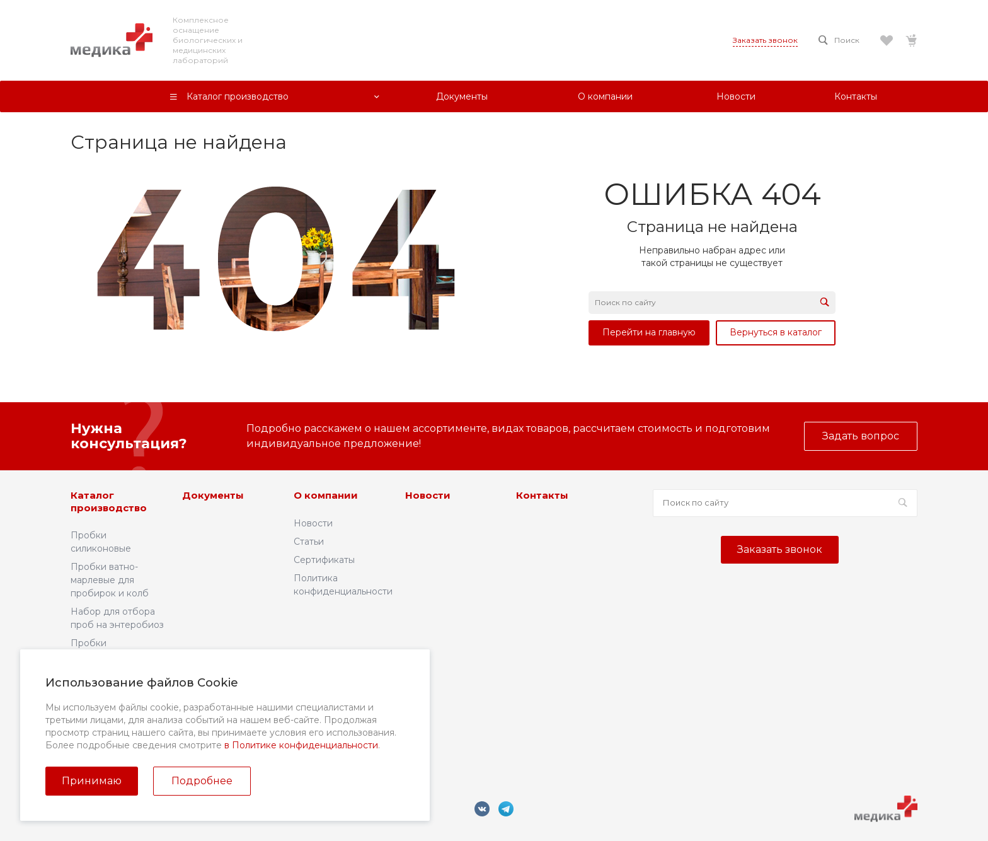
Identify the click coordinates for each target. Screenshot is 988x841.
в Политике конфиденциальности (301, 745)
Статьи (309, 541)
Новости (313, 523)
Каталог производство (109, 501)
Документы (213, 495)
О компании (326, 495)
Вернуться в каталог (776, 332)
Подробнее (202, 781)
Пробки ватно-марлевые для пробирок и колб (110, 580)
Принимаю (92, 781)
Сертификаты (324, 560)
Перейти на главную (649, 332)
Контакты (542, 495)
